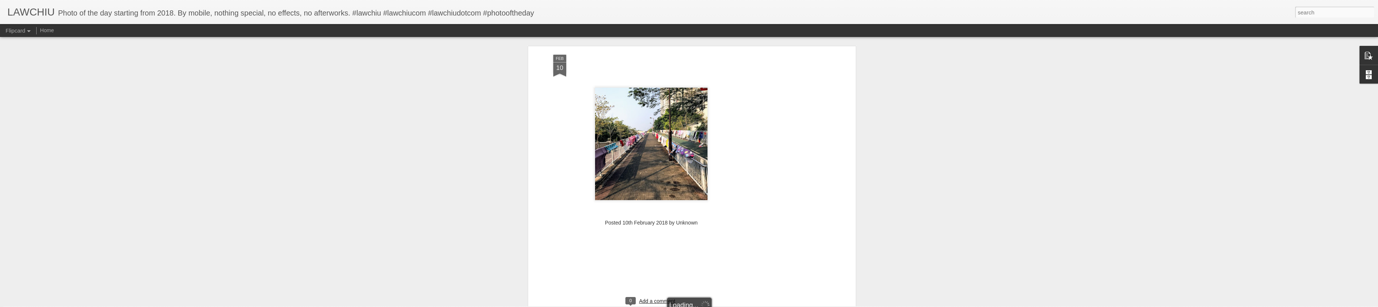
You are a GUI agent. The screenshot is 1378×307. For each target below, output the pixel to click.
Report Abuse (734, 303)
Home (47, 30)
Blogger (712, 303)
